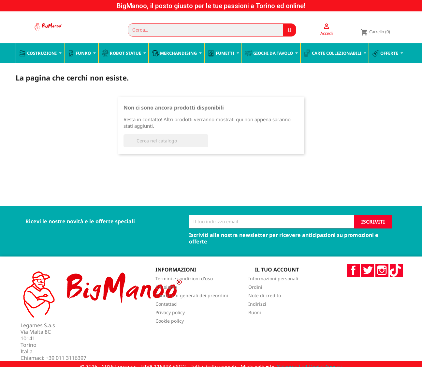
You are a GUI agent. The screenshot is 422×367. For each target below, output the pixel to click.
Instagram (381, 283)
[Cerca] (166, 154)
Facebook (353, 283)
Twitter (367, 283)
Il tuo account (277, 283)
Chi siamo (166, 301)
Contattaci (166, 318)
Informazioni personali (273, 292)
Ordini (255, 301)
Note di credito (264, 309)
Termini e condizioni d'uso (184, 292)
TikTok (396, 283)
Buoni (254, 326)
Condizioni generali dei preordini (191, 309)
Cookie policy (169, 335)
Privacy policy (170, 326)
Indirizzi (257, 318)
